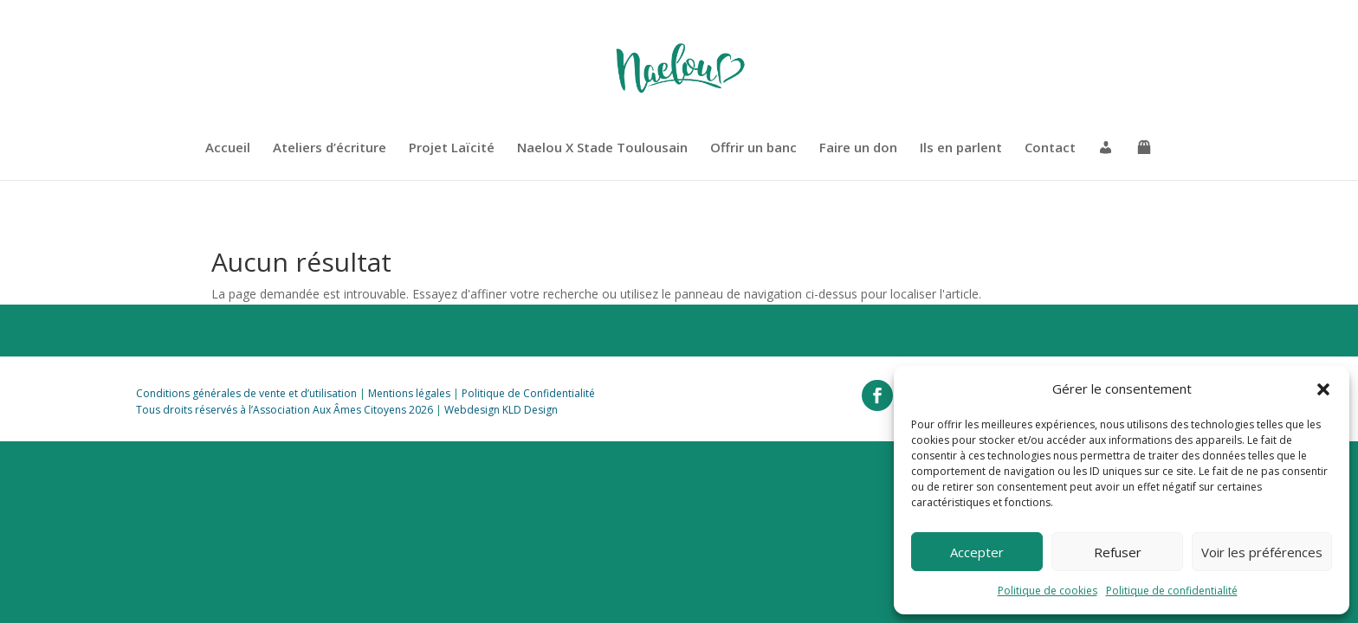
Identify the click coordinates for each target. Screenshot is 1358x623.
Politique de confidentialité (1172, 590)
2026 (419, 409)
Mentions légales (409, 393)
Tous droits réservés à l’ (194, 409)
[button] (1323, 389)
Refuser (1117, 552)
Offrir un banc (753, 148)
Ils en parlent (961, 148)
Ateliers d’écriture (329, 148)
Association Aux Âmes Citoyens (329, 409)
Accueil (227, 148)
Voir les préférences (1261, 552)
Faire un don (858, 148)
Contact (1050, 148)
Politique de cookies (1047, 590)
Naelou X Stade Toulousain (602, 148)
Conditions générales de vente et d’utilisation (246, 393)
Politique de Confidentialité (528, 393)
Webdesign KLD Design (501, 409)
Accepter (977, 552)
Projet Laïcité (452, 148)
